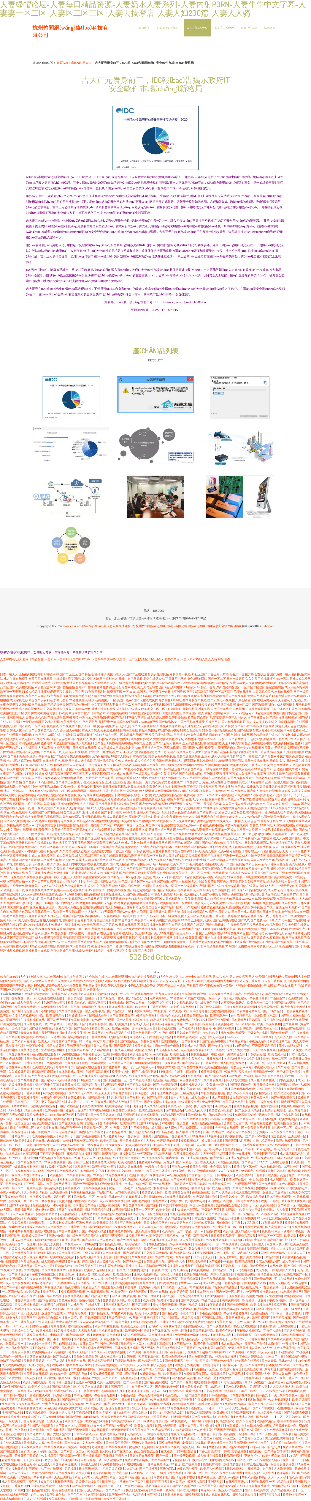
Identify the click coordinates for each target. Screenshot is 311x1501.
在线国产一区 (169, 1339)
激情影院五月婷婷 (94, 1007)
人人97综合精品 (249, 816)
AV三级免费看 (177, 1175)
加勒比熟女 (60, 700)
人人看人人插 (283, 1037)
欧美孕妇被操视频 (107, 1326)
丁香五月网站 (77, 842)
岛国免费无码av (270, 1460)
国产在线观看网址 (291, 1369)
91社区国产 (199, 674)
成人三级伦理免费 (122, 683)
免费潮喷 (47, 743)
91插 (83, 886)
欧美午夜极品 (122, 696)
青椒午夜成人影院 (12, 1058)
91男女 (229, 726)
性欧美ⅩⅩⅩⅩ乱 (142, 696)
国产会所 (88, 1240)
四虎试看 (218, 726)
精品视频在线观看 (44, 1054)
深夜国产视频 (191, 929)
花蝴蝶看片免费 (98, 687)
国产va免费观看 (79, 769)
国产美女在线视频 (249, 747)
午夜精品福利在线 (118, 1032)
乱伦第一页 (23, 808)
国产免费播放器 (39, 1076)
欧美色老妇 (123, 1322)
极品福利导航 (84, 920)
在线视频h (256, 1451)
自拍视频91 (26, 734)
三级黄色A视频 (257, 1032)
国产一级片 (164, 1455)
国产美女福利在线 (231, 1486)
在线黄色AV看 (276, 1391)
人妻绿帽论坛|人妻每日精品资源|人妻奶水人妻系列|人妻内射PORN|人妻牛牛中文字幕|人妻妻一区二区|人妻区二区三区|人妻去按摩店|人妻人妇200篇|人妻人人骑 (108, 659)
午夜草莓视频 (161, 1430)
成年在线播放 (269, 1102)
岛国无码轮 (34, 1309)
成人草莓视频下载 (36, 1024)
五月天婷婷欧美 (293, 752)
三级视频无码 (145, 1067)
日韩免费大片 (236, 1468)
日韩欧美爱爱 (123, 778)
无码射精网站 (101, 756)
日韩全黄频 (210, 1063)
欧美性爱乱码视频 (151, 1110)
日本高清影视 (104, 1218)
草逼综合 (190, 1438)
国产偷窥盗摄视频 (272, 687)
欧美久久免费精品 (177, 1020)
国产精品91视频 (162, 890)
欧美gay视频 (121, 1028)
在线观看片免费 (189, 1102)
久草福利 (284, 700)
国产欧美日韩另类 (188, 1132)
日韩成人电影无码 (194, 1045)
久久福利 (244, 838)
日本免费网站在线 (246, 1201)
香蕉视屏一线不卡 (23, 998)
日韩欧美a (102, 994)
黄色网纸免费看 (37, 1412)
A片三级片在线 (249, 1140)
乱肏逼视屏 (140, 1399)
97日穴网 (146, 795)
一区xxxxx (129, 691)
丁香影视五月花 (252, 851)
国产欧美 (152, 765)
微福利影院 (127, 1153)
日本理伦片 (230, 1209)
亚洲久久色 (55, 1421)
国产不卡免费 (245, 1421)
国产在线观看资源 (249, 730)
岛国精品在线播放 (156, 946)
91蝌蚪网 (304, 1360)
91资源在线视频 (284, 825)
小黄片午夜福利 (11, 1192)
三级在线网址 (287, 1326)
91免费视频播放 (178, 1408)
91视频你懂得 (66, 778)
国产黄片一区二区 (250, 1438)
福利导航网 (157, 1175)
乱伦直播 (65, 1201)
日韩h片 (139, 1171)
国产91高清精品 (197, 691)
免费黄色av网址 (203, 877)
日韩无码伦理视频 (236, 1080)
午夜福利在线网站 (12, 773)
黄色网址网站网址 (92, 903)
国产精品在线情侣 (179, 1369)
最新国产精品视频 (165, 1080)
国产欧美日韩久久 (102, 1114)
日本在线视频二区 (22, 1127)
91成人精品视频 (32, 691)
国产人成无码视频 (219, 700)
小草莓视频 (81, 1278)
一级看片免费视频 (157, 1166)
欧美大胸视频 (288, 1119)
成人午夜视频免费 (47, 937)
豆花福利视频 (161, 851)
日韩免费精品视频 (254, 929)
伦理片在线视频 (226, 1356)
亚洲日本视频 (213, 773)
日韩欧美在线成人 (36, 1335)
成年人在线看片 (183, 1266)
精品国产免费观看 (184, 795)
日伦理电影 (19, 1028)
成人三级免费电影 (19, 1119)
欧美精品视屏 (63, 1158)
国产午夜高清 (115, 847)
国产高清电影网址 (190, 808)
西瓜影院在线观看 (296, 722)
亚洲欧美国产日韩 (106, 946)
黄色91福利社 (294, 933)
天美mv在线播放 (240, 1153)
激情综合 (230, 1058)
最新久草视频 (97, 1002)
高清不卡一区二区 (239, 1037)
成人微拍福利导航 (82, 946)
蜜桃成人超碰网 (82, 950)
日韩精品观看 (171, 769)
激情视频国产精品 (112, 717)
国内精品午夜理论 (91, 1132)
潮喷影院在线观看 (85, 1201)
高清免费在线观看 (269, 1274)
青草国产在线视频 (234, 696)
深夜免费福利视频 (26, 1304)
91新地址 (138, 1494)
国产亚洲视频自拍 (131, 1140)
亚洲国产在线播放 (222, 1119)
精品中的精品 (148, 730)
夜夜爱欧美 (162, 1378)
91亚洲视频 (44, 1330)
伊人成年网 (75, 1304)
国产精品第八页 (137, 998)
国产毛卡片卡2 (247, 1460)
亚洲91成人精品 (290, 1045)
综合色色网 (278, 1136)
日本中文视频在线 (81, 864)
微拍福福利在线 (47, 1127)
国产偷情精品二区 (78, 1335)
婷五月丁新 (140, 1408)
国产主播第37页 (288, 894)
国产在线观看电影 (296, 1412)
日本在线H (65, 1309)
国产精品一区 (87, 1283)
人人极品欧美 (100, 1050)
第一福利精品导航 (149, 1421)
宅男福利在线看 (168, 1300)
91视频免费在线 (11, 929)
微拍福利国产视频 (194, 700)
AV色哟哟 (129, 812)
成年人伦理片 (140, 911)
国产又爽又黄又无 (76, 773)
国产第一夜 (146, 1058)
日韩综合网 (167, 1322)
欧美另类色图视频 (182, 1291)
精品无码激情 (20, 1425)
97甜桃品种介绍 (145, 864)
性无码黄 (32, 1468)
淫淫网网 (229, 773)
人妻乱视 (125, 726)
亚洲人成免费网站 (146, 1274)
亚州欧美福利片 (297, 1188)
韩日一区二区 (242, 704)
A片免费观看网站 (32, 1015)
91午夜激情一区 (97, 1089)
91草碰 (63, 760)
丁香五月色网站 (176, 678)
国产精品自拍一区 (248, 1119)
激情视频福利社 (194, 1326)
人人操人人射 (87, 1330)
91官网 (222, 1153)
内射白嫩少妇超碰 (59, 1140)
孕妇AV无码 (136, 1214)
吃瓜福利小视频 (283, 743)
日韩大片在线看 (14, 769)
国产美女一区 (65, 1425)
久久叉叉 (65, 851)
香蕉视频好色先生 (246, 1442)
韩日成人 (59, 881)
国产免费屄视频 (238, 1304)
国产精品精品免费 (243, 1089)
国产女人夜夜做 (29, 860)
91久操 (23, 765)
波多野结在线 (36, 1140)
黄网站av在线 (87, 942)
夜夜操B (267, 1231)
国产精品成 (170, 1313)
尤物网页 (274, 1343)
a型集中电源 (285, 1408)
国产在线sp (72, 1442)
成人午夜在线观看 (16, 678)
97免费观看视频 (122, 1313)
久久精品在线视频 (177, 1218)
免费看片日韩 (126, 937)
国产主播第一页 (224, 1253)
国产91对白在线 (263, 1408)
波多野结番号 (134, 1235)
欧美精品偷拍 (63, 1119)
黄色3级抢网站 (197, 678)
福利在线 (50, 1309)
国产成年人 (98, 1352)
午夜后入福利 (258, 1041)
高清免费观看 (231, 1300)
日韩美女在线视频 (39, 1356)
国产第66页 (11, 821)
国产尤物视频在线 (180, 911)
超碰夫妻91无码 (256, 1218)
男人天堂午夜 (150, 1348)
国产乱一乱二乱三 (295, 795)
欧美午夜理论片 (271, 1442)
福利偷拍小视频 (180, 674)
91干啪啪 (163, 942)
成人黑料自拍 (134, 842)
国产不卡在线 (220, 709)
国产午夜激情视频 (283, 1097)
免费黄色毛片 (78, 696)
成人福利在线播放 (111, 1201)
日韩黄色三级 (206, 1434)
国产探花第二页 (233, 1365)
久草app (235, 1240)
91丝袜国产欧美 (252, 1024)
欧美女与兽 (198, 1201)
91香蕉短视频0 (78, 1313)
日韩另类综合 (74, 998)
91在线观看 (69, 942)
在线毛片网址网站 (186, 1071)
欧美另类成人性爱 (112, 1434)
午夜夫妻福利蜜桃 (182, 1214)
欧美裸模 (88, 700)
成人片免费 (280, 838)
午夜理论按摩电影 (53, 1050)
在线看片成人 (180, 1136)
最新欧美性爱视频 (293, 1201)
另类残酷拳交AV (143, 1278)
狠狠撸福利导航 (148, 1114)
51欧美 (206, 730)
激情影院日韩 (227, 890)
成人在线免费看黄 (254, 855)
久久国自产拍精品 (119, 765)
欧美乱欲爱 (30, 1417)
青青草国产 (123, 834)
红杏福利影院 (98, 1024)
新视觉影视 (69, 795)
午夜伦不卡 (195, 696)
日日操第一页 (150, 747)
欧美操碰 (166, 903)
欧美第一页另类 (69, 1007)
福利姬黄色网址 (218, 765)
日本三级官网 (262, 1037)
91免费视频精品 (235, 933)
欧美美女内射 (121, 1071)
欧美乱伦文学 (9, 1015)
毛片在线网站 (283, 1278)
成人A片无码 (211, 1283)
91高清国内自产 (85, 1158)
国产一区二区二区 (247, 687)
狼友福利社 (161, 1477)
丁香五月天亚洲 (110, 898)
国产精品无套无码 (237, 860)
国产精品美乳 (60, 756)
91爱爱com (130, 791)
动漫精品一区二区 (206, 1369)
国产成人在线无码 (275, 907)
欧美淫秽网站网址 (58, 1184)
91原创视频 (233, 907)
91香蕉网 (135, 1352)
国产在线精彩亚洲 (144, 1071)
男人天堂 (168, 855)
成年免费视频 (16, 950)
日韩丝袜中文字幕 (235, 1266)
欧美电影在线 (157, 838)
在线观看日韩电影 (206, 1382)
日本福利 (183, 1188)
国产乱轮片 (300, 1365)
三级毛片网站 (35, 1184)
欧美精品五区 (118, 1037)
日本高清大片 (74, 1317)
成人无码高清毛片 (103, 808)
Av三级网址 (236, 1373)
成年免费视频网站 (166, 773)
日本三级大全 (229, 838)
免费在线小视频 (261, 743)
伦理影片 (83, 1114)
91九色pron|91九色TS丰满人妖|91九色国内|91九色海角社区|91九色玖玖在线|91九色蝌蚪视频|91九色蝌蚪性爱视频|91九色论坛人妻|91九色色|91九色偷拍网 (106, 976)
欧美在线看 (296, 998)
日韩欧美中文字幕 (151, 1218)
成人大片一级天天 (277, 886)
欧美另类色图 (55, 1248)
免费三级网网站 (241, 1067)
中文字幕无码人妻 (103, 704)
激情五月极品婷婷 (79, 683)
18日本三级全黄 (166, 916)
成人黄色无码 (209, 1002)
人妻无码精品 (261, 691)
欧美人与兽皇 (70, 1145)
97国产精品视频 (168, 730)
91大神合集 (126, 760)
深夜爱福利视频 (297, 1356)
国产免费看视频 (97, 842)
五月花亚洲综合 (115, 782)
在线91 (206, 1335)
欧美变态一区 (235, 674)
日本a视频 (169, 1348)
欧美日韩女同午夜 (145, 1322)
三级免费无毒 (189, 1093)
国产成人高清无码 (100, 1360)
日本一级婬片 (236, 678)
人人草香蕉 (45, 747)
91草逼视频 (108, 937)
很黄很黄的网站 (46, 1209)
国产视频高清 (68, 726)
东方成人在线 (120, 773)
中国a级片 (218, 1054)
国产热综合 (219, 778)
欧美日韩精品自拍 (196, 1015)
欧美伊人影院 (239, 765)
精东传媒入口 (65, 709)
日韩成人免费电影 (20, 1240)
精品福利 (72, 881)
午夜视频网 (290, 1343)
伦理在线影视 (263, 847)
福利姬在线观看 (248, 1253)
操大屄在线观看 (212, 1140)
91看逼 (176, 1464)
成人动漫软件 (291, 1261)
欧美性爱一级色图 (117, 1278)
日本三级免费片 (90, 1468)
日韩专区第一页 (19, 1136)
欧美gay (110, 1248)
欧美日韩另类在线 (64, 1076)
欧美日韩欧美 (172, 1373)
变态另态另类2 (239, 881)
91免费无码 (250, 1291)
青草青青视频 (211, 1102)
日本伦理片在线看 (278, 1365)
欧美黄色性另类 (152, 1192)
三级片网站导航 (127, 1373)
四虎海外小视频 (150, 1287)
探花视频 (70, 1468)
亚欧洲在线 (65, 1166)
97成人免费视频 (238, 1050)
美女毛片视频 (254, 1227)
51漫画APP (279, 834)
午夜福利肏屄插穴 (80, 1218)
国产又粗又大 (114, 1490)
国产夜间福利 (300, 1304)
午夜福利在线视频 (83, 1192)
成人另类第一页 (111, 1356)
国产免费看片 (112, 1067)
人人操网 (143, 1365)
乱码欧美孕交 (158, 782)
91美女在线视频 (190, 730)
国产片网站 (178, 1179)
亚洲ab (206, 756)
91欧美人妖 (164, 1153)
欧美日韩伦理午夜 (293, 929)
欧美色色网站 (225, 1330)
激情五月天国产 (165, 752)
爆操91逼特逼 (239, 1097)
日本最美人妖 (128, 1378)
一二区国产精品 (13, 1291)
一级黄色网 (210, 769)
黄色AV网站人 (274, 933)
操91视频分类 (94, 1408)
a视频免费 (107, 1184)
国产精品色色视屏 (58, 739)
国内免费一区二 (177, 1158)
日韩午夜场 (220, 847)
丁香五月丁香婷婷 (225, 916)
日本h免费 (90, 1244)
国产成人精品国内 (218, 1188)
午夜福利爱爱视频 (235, 1313)
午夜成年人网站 (145, 920)
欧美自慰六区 (277, 1054)
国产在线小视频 (51, 860)
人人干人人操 (277, 1477)
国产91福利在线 (20, 1205)
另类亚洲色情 (107, 722)
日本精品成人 (23, 1391)
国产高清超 (37, 1430)
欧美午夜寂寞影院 (49, 795)
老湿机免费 (28, 1296)
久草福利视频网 (161, 704)
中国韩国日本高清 (285, 713)
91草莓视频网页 (149, 1356)
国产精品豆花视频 (184, 1378)
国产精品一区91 (172, 907)
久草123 (242, 890)
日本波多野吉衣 (45, 825)
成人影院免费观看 (14, 1481)
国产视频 (102, 942)
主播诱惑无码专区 (201, 942)
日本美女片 (110, 1481)
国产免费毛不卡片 (263, 920)
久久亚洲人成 (34, 769)
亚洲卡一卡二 (232, 855)
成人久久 (171, 1102)
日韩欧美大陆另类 (12, 1140)
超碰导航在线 (232, 1464)
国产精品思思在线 (86, 1339)
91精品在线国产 (219, 1184)
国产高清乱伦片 (162, 1365)
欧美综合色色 (77, 1002)
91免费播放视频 (65, 1330)
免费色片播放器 (120, 1399)
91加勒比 (104, 1283)
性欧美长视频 (56, 1058)
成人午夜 (262, 1270)
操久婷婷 (51, 778)
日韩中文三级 (221, 1248)
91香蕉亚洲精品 (268, 821)
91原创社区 (133, 816)
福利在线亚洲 (263, 1093)
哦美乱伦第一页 (109, 1486)
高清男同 (288, 946)
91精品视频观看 (55, 1447)
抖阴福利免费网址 (220, 994)
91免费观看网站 (33, 1248)
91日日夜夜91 (182, 704)
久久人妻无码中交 (150, 1227)
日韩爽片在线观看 (142, 1455)
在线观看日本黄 (137, 829)
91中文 (8, 829)
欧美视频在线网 (261, 1304)
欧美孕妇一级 (54, 1110)
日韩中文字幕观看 (130, 678)
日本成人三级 (167, 1028)
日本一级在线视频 (298, 760)
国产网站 (238, 760)
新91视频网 (241, 734)
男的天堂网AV (28, 786)
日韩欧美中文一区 (266, 1028)
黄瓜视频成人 (98, 799)
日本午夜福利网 (74, 1175)
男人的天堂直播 (22, 1089)
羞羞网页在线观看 (186, 1037)
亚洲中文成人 (125, 1184)
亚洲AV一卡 (194, 825)
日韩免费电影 (206, 760)
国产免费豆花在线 (47, 1399)
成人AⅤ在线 (124, 1076)
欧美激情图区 (102, 1412)
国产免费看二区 (83, 838)
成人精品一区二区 (111, 734)
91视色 (303, 769)
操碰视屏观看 (212, 1464)
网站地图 (224, 659)
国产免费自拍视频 (189, 1067)
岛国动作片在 (154, 825)
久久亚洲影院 (63, 1477)
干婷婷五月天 (232, 1007)
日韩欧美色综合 (278, 864)
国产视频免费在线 (141, 1132)
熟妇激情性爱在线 (228, 1205)
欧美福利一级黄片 (12, 1356)
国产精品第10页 (278, 1240)
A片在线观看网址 (279, 1145)
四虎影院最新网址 (98, 1179)
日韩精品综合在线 (220, 1114)
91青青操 (206, 1127)
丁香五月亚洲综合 (33, 1421)
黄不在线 (74, 1261)
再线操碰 (297, 1162)
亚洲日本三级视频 (159, 1343)
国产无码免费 (132, 1382)
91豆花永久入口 (204, 1257)
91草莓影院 (217, 717)
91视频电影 (173, 709)
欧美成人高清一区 (34, 1235)
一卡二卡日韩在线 (12, 1395)
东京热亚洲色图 (60, 950)
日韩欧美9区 (251, 1378)
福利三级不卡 (120, 994)
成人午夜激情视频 (36, 1192)
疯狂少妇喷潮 (166, 873)
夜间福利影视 (67, 1080)
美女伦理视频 (160, 674)
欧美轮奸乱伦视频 (104, 1166)
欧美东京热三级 (250, 1209)
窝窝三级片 (281, 1304)
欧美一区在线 (261, 752)
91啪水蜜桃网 (86, 924)
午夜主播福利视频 (263, 1050)
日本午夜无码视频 (100, 1348)
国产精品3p (115, 877)
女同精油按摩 (80, 1020)
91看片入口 (223, 911)
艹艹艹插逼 (87, 804)
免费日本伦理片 (217, 1084)
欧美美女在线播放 (289, 1421)
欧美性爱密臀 (147, 873)
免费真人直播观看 (167, 994)
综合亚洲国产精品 (14, 1386)
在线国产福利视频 (159, 1002)
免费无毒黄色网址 (187, 1335)
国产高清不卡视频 (226, 752)
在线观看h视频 (63, 678)
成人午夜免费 (299, 1430)
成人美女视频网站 (12, 1278)
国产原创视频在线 (47, 726)
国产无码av (175, 842)
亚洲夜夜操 (50, 1404)
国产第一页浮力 (149, 1296)
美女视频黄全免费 (184, 812)
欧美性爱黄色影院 (37, 994)
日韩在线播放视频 (252, 886)
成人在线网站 (200, 1097)
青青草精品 (218, 1373)
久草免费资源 (47, 1007)
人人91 (151, 1140)
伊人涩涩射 (146, 791)
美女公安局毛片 (199, 1248)
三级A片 (34, 898)
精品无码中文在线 (238, 1132)
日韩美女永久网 (49, 1244)
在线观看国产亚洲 (244, 1184)
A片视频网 (196, 816)
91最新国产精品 (192, 769)
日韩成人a (230, 937)
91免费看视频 (74, 894)
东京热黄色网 (288, 1395)
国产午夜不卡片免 (239, 1093)
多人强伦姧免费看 (36, 1257)
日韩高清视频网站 (202, 1330)
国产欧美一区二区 (72, 1451)
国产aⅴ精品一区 (187, 1162)
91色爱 (187, 877)
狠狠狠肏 (262, 1188)
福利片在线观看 (30, 683)
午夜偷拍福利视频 (213, 1093)
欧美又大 (268, 747)
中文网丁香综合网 (175, 1205)
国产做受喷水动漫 (288, 1071)
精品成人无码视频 (206, 903)
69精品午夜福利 (147, 1015)
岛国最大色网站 (20, 911)
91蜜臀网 (176, 998)
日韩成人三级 (88, 1464)
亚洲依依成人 (134, 1266)
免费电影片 (106, 778)
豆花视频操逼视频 (127, 1192)
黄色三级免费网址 (214, 782)
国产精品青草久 (116, 1132)
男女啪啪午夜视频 (164, 756)
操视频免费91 (110, 730)
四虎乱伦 (91, 1123)
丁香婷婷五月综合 (92, 782)
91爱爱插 (15, 1378)
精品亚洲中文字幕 (47, 1084)
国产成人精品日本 (122, 864)
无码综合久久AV (22, 1330)
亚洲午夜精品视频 (153, 847)
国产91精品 (95, 1175)
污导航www (180, 1166)
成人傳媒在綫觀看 (209, 1455)
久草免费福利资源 (83, 1369)
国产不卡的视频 (219, 1020)
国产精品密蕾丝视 (38, 1490)
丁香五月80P (20, 1486)
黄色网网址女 (279, 765)
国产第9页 (296, 838)
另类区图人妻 (258, 1386)
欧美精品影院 (244, 1261)
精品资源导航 (55, 1045)
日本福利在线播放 (143, 1028)
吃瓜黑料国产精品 (64, 1041)
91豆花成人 (80, 860)
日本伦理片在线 (14, 864)
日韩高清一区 (97, 1097)
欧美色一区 (152, 1248)
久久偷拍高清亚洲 (256, 808)
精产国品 (115, 860)
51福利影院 (128, 916)
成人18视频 (211, 898)
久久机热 (59, 730)
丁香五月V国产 (123, 851)
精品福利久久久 (171, 1015)
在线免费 (276, 1266)
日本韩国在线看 (186, 1451)
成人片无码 (275, 890)
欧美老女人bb (131, 747)
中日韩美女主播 (75, 1227)
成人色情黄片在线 (174, 778)
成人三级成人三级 (109, 747)
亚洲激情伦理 (59, 1192)
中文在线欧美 (258, 1179)
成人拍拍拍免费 (145, 760)
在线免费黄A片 (267, 700)
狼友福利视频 (102, 1473)
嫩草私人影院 (196, 1481)
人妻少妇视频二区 (78, 808)
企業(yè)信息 (249, 28)
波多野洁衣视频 (272, 730)
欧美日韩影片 (138, 1175)
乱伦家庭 (297, 700)
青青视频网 (32, 1270)
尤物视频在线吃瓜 (299, 1287)
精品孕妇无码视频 (170, 804)
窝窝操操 (6, 1304)
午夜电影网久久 (236, 717)
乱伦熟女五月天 (73, 691)
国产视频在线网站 (235, 1447)
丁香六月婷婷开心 (213, 1339)
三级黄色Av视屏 (222, 1360)
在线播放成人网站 (104, 1162)
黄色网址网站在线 (293, 1106)
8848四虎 (165, 1071)
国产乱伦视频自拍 (233, 1399)
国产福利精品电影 (118, 1304)
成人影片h (117, 769)
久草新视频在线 (83, 821)
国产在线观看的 (296, 937)
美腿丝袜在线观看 (95, 877)
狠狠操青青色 (198, 1011)
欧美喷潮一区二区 (75, 929)
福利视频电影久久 (276, 851)
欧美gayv (247, 713)
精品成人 (156, 1020)
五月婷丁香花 (237, 1339)
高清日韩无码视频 (271, 786)
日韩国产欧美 (11, 1235)
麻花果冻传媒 (174, 1024)
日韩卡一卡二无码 (217, 1408)
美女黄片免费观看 (70, 907)
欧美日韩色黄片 (198, 717)
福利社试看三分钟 (72, 1179)
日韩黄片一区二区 (174, 1248)
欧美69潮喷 (71, 717)
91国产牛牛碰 (9, 1287)
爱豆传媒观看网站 (37, 713)
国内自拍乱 (162, 1136)
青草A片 (259, 1240)
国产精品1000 (281, 860)
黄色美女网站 (57, 1149)
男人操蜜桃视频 (80, 756)
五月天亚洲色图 (295, 1330)
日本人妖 (29, 1378)
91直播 (29, 773)
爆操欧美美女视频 (72, 1404)
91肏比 (30, 903)
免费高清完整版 (246, 1114)
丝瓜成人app (132, 1369)
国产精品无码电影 (171, 687)
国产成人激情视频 (80, 760)
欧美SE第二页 (179, 864)
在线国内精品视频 (259, 1425)
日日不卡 (136, 1102)
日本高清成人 (286, 1080)
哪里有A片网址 (98, 860)
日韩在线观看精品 (69, 825)
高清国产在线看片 (12, 1309)
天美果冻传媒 (213, 804)
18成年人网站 (120, 756)
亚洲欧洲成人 (16, 717)
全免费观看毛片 (221, 1166)
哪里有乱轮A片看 (97, 1421)
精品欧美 (38, 933)
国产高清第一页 (296, 855)
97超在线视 (112, 903)
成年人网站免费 (260, 860)
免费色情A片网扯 (261, 825)
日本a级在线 (75, 933)
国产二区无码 (105, 924)
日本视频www (71, 1244)
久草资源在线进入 (233, 1002)
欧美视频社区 (55, 1430)
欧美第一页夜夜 (10, 691)
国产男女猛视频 (180, 881)
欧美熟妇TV (128, 1123)
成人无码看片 (115, 816)
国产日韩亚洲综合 (52, 898)
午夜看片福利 (119, 1127)
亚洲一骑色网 (62, 1278)
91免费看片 (203, 1028)
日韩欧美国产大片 (282, 1270)
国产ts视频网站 (180, 821)
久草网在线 (52, 734)
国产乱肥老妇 (148, 868)
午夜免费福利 (122, 1093)
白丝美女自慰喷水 (274, 1110)
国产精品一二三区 (216, 1089)
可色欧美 (50, 1408)
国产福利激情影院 (74, 1037)
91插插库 (190, 687)
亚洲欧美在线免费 (142, 1438)
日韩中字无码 (224, 1175)
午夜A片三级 (200, 1360)
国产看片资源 (237, 739)
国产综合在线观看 (257, 674)
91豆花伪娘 (47, 1417)
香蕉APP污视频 (68, 804)
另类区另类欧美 (232, 812)
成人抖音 (128, 933)
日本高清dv (178, 1481)
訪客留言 (269, 28)
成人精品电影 (190, 1339)
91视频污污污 (59, 890)
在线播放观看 (138, 838)
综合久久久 (103, 1093)
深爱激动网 (82, 1166)
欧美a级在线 (43, 1391)
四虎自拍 (284, 1050)
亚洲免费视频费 (11, 1024)
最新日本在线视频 (210, 937)
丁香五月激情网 (210, 1451)
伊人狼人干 (231, 1391)
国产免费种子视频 (221, 1261)
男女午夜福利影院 (231, 903)
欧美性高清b (109, 1140)
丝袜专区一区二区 (131, 1481)
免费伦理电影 (57, 799)
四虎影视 (245, 752)
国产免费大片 (132, 929)
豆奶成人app (29, 1451)
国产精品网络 (297, 920)
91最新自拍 (206, 791)
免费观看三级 (207, 1477)
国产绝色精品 (148, 804)
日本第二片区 (113, 929)
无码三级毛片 (241, 1408)
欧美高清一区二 (173, 1231)
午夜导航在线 (147, 808)
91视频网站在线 (117, 713)
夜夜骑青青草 (16, 696)
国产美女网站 (153, 1102)
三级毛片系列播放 (252, 1145)
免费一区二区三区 (17, 1123)
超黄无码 (39, 894)
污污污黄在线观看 (227, 1127)
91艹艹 (39, 734)
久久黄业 (20, 1076)
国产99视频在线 (270, 1494)
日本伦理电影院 (157, 1214)
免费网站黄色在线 (231, 808)
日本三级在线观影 (50, 1296)
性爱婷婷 (114, 799)
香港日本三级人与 (115, 1455)
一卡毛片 (54, 1037)
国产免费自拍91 (193, 1058)
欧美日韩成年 (269, 1291)
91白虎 (19, 1490)
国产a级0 (80, 678)
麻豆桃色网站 (252, 942)
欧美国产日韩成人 (252, 1244)
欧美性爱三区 (261, 1317)
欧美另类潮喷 (199, 1166)
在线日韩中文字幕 (269, 1089)
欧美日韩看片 (38, 1222)
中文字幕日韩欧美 (105, 1041)
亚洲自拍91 (252, 1455)
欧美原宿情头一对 (262, 1313)
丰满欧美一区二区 (175, 1287)
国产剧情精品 (100, 683)
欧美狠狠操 (224, 1322)
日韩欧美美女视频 (205, 851)
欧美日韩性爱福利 (12, 851)
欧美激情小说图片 (44, 1136)
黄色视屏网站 (27, 795)
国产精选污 (106, 1076)
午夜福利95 (125, 1425)
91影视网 (181, 696)
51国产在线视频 (69, 1106)
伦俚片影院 (72, 1063)
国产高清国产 (141, 1304)
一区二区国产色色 (194, 1395)
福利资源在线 (151, 713)
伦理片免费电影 (167, 1093)
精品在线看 (285, 1481)
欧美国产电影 (74, 1421)
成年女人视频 (245, 683)
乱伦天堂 (184, 916)
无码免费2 (15, 1110)
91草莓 (185, 920)
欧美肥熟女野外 (288, 1084)
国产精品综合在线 (64, 1386)
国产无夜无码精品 (91, 1490)
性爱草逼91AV (198, 834)
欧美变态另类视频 (187, 1365)
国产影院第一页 (137, 782)
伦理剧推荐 (101, 864)
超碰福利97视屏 (204, 911)
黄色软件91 (223, 791)
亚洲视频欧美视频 (292, 1214)
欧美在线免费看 (289, 773)
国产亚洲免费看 (78, 1430)
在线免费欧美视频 (56, 696)
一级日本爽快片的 (225, 1244)
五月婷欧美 (244, 1028)
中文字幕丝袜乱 (69, 1231)
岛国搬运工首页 (62, 829)
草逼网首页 (76, 713)
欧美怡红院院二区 (12, 713)
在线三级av (13, 1153)
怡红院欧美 (211, 1032)
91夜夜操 (160, 1011)
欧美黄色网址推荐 (221, 1110)
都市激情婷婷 (244, 769)
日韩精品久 (25, 1266)
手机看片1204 (115, 752)
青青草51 (35, 886)
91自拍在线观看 (282, 691)
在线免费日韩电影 (115, 1499)
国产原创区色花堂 (244, 700)
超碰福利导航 (14, 1468)
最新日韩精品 (99, 739)
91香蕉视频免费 (142, 994)
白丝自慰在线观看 (146, 1451)
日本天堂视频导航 (258, 709)
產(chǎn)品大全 (197, 28)
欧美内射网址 (105, 795)
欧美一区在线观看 (109, 1382)
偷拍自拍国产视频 (69, 1417)
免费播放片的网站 (121, 1231)
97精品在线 (251, 1214)
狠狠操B (269, 1209)
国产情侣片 (177, 933)
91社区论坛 (211, 808)
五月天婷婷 (258, 937)
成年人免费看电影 (130, 1248)
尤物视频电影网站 (222, 1011)
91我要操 (162, 821)
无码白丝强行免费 (205, 890)
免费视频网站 (130, 903)
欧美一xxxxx (232, 713)
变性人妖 (93, 678)
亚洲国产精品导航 (259, 696)
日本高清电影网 (140, 756)
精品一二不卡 (245, 1149)
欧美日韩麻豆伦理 (62, 1114)
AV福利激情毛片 (276, 924)
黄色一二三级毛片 (121, 1188)
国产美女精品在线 (195, 1119)
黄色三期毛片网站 (99, 1451)
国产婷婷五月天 (57, 847)
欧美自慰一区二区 (259, 1002)
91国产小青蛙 (245, 756)
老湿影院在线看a (194, 1442)
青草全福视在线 (255, 760)
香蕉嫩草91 (160, 1201)
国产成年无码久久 (80, 1093)
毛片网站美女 (255, 924)
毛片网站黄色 (257, 946)
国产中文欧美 (190, 1300)
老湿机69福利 (222, 1335)
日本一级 (22, 868)
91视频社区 (215, 1136)
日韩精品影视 (43, 1119)
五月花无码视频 (104, 834)
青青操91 (243, 937)
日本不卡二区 (125, 704)
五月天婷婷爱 (91, 812)
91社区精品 (117, 1097)
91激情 (152, 942)
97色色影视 (143, 1188)
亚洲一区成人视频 (277, 782)
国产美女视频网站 (203, 821)
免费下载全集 (35, 1045)
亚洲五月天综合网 (12, 1114)
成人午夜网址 (84, 834)
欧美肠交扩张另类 (90, 786)
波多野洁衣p (205, 1291)
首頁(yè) (143, 28)
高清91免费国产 (255, 1382)
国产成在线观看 (30, 877)
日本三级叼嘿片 (116, 1386)
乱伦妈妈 (200, 1184)
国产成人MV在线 (257, 1136)
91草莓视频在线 (98, 1291)
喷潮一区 (44, 834)
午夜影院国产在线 (208, 886)
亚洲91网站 (84, 1222)
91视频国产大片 (90, 1080)
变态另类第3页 (112, 1468)
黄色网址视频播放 (299, 812)
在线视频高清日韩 (97, 1071)
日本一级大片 (9, 674)
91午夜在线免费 (279, 808)
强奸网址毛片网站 (138, 1201)
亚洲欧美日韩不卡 (243, 1412)
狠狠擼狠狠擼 (118, 942)
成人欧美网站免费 (14, 1365)
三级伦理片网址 (227, 1257)
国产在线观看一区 (263, 1481)
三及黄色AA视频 (34, 1149)
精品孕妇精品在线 (225, 1287)
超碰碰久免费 (225, 1348)
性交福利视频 (145, 1089)
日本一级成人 (298, 1054)
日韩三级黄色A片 (170, 765)
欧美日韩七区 (101, 1028)
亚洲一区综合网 (184, 1145)
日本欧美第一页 (163, 886)
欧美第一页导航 (120, 1494)
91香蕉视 (91, 691)
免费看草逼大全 (294, 1447)
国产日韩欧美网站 (155, 842)
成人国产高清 (277, 1175)
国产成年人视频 (181, 1382)
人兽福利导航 (172, 898)
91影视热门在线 (46, 1089)
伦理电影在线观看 (43, 1486)
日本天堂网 (239, 1020)
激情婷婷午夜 (109, 1123)
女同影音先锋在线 (281, 1322)
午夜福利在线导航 (29, 1408)
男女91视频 (302, 842)
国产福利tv (49, 1080)
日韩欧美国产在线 (254, 1283)
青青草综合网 (11, 1460)
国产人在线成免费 (146, 700)
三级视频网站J (110, 916)
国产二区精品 (272, 1011)
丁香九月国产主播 (281, 916)
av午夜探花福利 (35, 851)
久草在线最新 (109, 855)
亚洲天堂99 (216, 1481)
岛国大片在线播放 (53, 1270)
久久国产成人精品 (234, 804)
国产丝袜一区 (87, 726)
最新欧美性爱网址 (44, 1071)
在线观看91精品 (26, 946)
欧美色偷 (56, 1175)
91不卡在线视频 (51, 1468)
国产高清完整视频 (286, 1093)
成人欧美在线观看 (17, 1179)
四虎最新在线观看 (258, 1486)
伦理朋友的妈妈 (83, 829)
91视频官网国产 (130, 821)
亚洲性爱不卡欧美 (287, 1404)
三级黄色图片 (55, 894)
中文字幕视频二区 (80, 1149)
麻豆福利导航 (78, 1373)
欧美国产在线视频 (247, 1360)
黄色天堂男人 (91, 730)
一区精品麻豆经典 (224, 730)
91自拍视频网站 (271, 1166)
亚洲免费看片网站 (298, 1382)
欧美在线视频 (136, 786)
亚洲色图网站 (22, 933)
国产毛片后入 (36, 1434)
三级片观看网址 (125, 1058)
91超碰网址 (119, 1291)
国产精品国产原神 (206, 1309)
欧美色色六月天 (163, 696)
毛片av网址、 (214, 1386)
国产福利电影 (299, 782)
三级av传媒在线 (60, 1235)
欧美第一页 (66, 1136)
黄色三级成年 (72, 812)
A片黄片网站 (160, 1417)
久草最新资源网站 (12, 1434)
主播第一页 (178, 786)
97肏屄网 (230, 1071)
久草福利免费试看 (264, 898)
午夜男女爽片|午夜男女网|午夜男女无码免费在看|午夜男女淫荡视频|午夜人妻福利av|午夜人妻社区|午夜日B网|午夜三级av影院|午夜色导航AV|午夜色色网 (119, 985)
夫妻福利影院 (300, 1451)
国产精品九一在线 (112, 998)
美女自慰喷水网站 (65, 1343)
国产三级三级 (232, 1214)
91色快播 (132, 752)
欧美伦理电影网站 (161, 734)
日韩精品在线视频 (78, 1153)
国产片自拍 (14, 782)
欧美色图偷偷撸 (129, 1309)
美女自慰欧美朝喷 (277, 1438)
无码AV (153, 1326)
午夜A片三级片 (193, 804)
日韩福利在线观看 (39, 1395)
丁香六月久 (192, 1352)
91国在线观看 (189, 791)
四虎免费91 (213, 722)
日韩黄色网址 (143, 851)
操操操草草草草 (47, 1214)
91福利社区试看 (299, 1455)
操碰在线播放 (59, 1369)
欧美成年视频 (47, 946)
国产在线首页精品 (282, 1132)
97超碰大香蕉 (206, 687)
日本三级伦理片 (40, 1132)
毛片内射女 (196, 864)
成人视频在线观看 (192, 1050)
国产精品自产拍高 (120, 1063)
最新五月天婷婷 (34, 1360)
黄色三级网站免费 (94, 1063)
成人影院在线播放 (128, 709)
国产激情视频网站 (264, 704)
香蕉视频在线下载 (79, 1045)
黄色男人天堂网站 (141, 1447)
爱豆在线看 (127, 799)
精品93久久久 (256, 804)
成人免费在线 (162, 795)
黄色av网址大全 (107, 726)
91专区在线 (200, 799)
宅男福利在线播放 (87, 873)
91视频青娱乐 (114, 1145)
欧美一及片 (63, 911)
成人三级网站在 (14, 791)
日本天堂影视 (180, 1097)
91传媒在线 (99, 1102)
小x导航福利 (191, 907)
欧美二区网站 (122, 1274)
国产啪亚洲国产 (69, 1253)
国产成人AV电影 (154, 1369)
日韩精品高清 (13, 825)
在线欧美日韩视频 (139, 1136)
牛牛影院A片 (235, 842)
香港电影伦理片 (237, 782)
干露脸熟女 (92, 933)
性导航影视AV (276, 760)
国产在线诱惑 (9, 894)
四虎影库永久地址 (184, 1404)
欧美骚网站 (92, 898)
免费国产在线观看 (253, 1171)
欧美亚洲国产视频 (154, 1309)
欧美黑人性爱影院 (212, 1468)
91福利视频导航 (119, 739)
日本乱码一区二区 (280, 1127)
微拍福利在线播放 (177, 1227)
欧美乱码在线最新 (35, 1382)
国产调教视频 (92, 1455)
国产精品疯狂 (47, 1300)
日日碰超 (27, 1145)
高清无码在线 (83, 1395)
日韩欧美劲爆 (98, 1037)
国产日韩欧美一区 (167, 1386)
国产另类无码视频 (213, 1278)
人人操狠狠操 (283, 1468)
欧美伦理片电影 (280, 1041)
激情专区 (197, 1408)
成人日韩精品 (114, 907)
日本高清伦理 (14, 1045)
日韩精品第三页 (222, 1270)
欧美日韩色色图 (233, 1102)
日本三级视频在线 (97, 1209)
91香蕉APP (51, 674)
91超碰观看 (68, 1214)
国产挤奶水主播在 (23, 1041)
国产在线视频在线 (105, 1153)
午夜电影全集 (143, 743)
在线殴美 (167, 1451)
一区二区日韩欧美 (289, 1417)
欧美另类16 (244, 1175)
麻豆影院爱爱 (145, 799)
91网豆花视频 (169, 747)
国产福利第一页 (241, 1084)
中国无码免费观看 (64, 1132)
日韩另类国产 (88, 1343)
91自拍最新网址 (171, 713)
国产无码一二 (283, 816)
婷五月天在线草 (76, 1110)
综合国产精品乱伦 (84, 1235)
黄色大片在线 (103, 1045)
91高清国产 (32, 1218)
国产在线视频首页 (293, 1335)
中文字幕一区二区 (230, 1227)
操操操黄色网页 (167, 1278)
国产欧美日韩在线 (255, 799)
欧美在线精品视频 (294, 1257)
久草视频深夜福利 (233, 868)
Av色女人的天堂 (196, 1110)
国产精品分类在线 (262, 734)
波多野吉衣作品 (164, 1188)
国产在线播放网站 (191, 773)
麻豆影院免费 (38, 916)
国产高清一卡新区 (216, 739)
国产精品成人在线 (41, 765)
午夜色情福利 (258, 998)
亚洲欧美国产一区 (296, 1274)
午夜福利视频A (294, 1089)
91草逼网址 (264, 1149)
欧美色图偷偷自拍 (286, 1123)
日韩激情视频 (218, 1395)
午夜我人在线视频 (245, 1326)
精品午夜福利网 (94, 894)
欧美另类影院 (301, 1399)
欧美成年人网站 (43, 1067)
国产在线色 (82, 1028)
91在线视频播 (133, 1464)
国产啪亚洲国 (128, 873)
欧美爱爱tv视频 (14, 838)
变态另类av (261, 1132)
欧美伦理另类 (296, 942)
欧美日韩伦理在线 (196, 1274)
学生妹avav (292, 804)
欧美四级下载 (67, 1378)
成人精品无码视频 (100, 696)
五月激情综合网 (264, 1084)
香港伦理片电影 (241, 1015)
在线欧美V (198, 1020)
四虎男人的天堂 (277, 1244)
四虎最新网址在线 (64, 1464)
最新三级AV (91, 1287)
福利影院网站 (265, 726)
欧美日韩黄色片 (218, 881)
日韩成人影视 (51, 722)
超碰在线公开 (79, 890)
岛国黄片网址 (255, 1296)
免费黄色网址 (272, 903)
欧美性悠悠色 (30, 1050)
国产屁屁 (38, 704)
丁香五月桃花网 (267, 1434)
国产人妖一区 (43, 1266)
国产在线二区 (123, 1451)
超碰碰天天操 (201, 704)
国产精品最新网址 (111, 1244)
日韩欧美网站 (214, 1296)
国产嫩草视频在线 (172, 937)
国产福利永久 (109, 678)
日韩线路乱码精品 (109, 1369)
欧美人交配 (252, 1473)
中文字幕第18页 (191, 1089)
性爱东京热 (210, 786)
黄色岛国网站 (214, 713)
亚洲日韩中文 (117, 1270)
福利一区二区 (62, 1196)
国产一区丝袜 (26, 1244)
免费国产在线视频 (284, 1486)
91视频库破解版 (205, 1171)
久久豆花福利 (56, 1360)
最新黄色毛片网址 (248, 1011)
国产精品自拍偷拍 (214, 842)
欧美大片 (44, 1041)
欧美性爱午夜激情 (111, 1266)
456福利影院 (62, 1205)
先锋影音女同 (236, 1054)
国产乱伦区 (170, 1296)
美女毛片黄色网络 (182, 1007)
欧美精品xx (33, 1291)
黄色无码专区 (172, 1119)
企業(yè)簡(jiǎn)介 (168, 28)
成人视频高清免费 (241, 847)
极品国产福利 (233, 1455)
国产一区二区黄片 (25, 834)
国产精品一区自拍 (150, 855)
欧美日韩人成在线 (147, 1313)
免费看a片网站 (205, 1322)
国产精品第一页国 (209, 812)
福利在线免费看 (32, 1287)
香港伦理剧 (163, 760)
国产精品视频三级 (204, 1227)
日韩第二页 (187, 1313)
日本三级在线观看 (279, 1196)
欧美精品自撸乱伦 (50, 1317)
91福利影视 (251, 1222)
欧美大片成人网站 (78, 1365)
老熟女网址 (140, 1412)
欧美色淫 (278, 696)
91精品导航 (272, 1257)
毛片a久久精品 (78, 1352)
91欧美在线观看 (55, 1162)
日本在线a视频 (60, 1438)
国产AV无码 (160, 743)
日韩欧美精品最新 (223, 1235)
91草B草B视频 (148, 722)
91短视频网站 (74, 898)
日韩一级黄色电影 (167, 1045)
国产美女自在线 (251, 1257)
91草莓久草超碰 (135, 717)
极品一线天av (194, 1231)
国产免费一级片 (280, 674)
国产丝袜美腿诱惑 (165, 1084)
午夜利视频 (121, 1473)
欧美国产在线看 (237, 1179)
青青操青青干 (179, 942)
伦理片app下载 (89, 717)
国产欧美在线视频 (22, 687)
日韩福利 (260, 1175)
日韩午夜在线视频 (71, 1209)
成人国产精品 (77, 1024)
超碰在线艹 (175, 782)
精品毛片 (53, 851)
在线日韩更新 (92, 1499)
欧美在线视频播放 (37, 890)
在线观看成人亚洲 (71, 1071)
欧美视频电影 (223, 942)
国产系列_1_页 (271, 1447)
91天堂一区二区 (89, 881)
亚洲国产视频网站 (226, 1430)
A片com (12, 920)
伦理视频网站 (53, 816)
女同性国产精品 (104, 1425)
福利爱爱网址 (42, 829)
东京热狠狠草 (152, 769)
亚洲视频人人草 (34, 1442)
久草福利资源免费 (61, 1222)
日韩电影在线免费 (239, 1278)
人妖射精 (25, 704)
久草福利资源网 (99, 773)
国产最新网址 (227, 1434)
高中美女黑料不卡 (123, 1421)
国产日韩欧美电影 (41, 730)
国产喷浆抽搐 (105, 868)
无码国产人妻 (274, 1356)
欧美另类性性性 (92, 1106)
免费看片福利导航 (137, 1460)
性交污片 (252, 1102)
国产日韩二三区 (79, 1162)
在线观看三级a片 (237, 1481)
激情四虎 (247, 1309)
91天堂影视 (108, 911)
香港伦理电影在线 (103, 709)
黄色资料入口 (290, 911)
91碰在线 (75, 700)
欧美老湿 (134, 1300)
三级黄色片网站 (104, 838)
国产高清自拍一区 (19, 881)
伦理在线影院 (234, 1296)
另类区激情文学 (126, 1218)
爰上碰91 (141, 933)
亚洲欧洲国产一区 (219, 1442)
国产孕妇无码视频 (174, 924)
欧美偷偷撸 (157, 1408)
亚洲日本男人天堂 (61, 1412)
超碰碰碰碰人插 (138, 1391)
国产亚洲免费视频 (124, 1296)
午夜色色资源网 (105, 1395)
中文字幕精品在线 (53, 1102)
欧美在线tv (237, 877)
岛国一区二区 (136, 825)
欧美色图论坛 (175, 739)
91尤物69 (22, 799)
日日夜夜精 (214, 1058)
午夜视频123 (43, 842)
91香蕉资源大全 (234, 1425)
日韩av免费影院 (166, 1425)
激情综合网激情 (258, 1248)
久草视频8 (50, 804)
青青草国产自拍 (255, 1343)
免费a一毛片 (68, 786)
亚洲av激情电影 (126, 808)
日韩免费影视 (77, 1097)
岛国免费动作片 (133, 1205)
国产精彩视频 (275, 717)
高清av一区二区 (226, 1438)
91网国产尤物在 (236, 946)
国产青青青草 (91, 937)
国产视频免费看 (28, 1080)
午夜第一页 (302, 1231)
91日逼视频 (12, 877)
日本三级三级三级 (256, 1464)
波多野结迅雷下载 (236, 1123)
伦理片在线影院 (46, 1231)
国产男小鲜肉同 (245, 726)
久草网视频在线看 (239, 778)
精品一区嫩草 (118, 1477)
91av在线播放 (224, 795)
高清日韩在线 (71, 1240)
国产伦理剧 (217, 860)
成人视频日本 (286, 704)
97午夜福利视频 (286, 734)
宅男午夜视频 (299, 1020)
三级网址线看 (279, 1162)
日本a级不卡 (121, 1412)
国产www (123, 911)
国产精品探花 (282, 1317)
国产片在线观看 (43, 1425)
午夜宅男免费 (88, 722)
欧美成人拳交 (20, 1175)
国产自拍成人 (104, 1149)
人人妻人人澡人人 (282, 1386)
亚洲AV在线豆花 (30, 907)
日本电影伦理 (96, 847)
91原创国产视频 (64, 743)
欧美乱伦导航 (56, 1494)
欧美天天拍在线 (279, 1283)
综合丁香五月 (187, 1348)
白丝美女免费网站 (121, 687)
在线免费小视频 (213, 825)
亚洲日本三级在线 (196, 1473)
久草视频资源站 (167, 726)
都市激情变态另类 (282, 842)
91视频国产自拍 (225, 747)
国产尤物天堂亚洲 (59, 1434)
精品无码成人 (84, 1477)
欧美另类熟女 (127, 1162)
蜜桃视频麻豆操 (78, 1050)
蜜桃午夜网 (195, 838)
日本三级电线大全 (12, 1227)
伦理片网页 (180, 1330)
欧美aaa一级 (58, 1373)
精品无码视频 (33, 1110)
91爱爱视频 (157, 739)
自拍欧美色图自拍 (47, 1240)
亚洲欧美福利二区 (266, 1015)
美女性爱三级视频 (165, 1304)
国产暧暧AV (127, 1365)
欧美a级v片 (221, 1412)
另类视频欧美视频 (17, 1067)
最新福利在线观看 (88, 1067)
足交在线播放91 (154, 678)
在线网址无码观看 (80, 994)
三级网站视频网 (93, 907)
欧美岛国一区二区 (239, 834)
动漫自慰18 (170, 1240)
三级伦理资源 (53, 1063)
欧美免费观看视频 (102, 1373)
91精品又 (243, 916)
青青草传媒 (183, 1257)
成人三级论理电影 (53, 1261)
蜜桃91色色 (181, 816)
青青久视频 (65, 821)
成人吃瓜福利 (85, 743)
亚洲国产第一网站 (160, 829)
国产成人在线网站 (144, 726)
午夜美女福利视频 (150, 1395)
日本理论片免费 (90, 1378)
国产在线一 (26, 726)
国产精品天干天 (54, 704)
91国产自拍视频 (55, 1002)
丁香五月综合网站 (21, 1399)
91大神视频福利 (279, 1399)
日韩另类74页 (182, 1184)
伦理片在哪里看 (176, 838)
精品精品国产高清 (173, 1114)
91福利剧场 (187, 747)
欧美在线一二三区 (275, 1058)
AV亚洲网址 (47, 782)
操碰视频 (276, 752)
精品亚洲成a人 (115, 894)
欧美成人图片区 (231, 1369)
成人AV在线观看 (55, 933)
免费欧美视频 (218, 834)
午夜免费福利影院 (207, 1399)
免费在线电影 (14, 1184)
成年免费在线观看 (233, 1032)
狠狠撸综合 (195, 1076)
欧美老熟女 (173, 1395)
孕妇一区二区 (49, 1451)
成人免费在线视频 (17, 1283)
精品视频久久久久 (157, 1486)
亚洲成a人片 (223, 1106)
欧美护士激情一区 (295, 1494)
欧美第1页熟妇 (204, 1222)
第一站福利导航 (92, 1145)
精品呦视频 (149, 929)
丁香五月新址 (159, 1007)
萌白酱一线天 (51, 877)
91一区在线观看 (46, 1201)
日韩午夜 (130, 1356)
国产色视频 (237, 864)
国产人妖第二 (100, 769)
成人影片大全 (276, 1063)
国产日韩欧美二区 (232, 1196)
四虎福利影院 (62, 1395)
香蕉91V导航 (164, 1257)
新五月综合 (201, 1235)
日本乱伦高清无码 (169, 929)
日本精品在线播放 (16, 898)
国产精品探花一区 (218, 829)
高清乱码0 (139, 765)
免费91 (299, 743)
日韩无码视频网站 (257, 842)
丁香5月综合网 (113, 791)
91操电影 (166, 894)
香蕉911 (81, 687)
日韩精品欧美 (64, 1266)
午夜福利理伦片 (265, 1067)
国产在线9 (101, 743)
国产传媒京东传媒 (220, 1045)
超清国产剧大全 (217, 743)
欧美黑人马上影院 (180, 1106)
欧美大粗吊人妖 (132, 898)
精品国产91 (105, 1192)
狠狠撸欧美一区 (264, 1071)
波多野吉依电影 (20, 739)
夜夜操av (244, 1071)
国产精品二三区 (84, 1196)
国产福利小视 (136, 1097)
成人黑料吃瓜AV (167, 1050)
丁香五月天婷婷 (135, 1404)
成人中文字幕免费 (99, 886)
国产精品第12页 (201, 847)
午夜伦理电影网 (95, 765)
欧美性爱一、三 (230, 1378)
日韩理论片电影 (188, 1490)
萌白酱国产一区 (105, 700)
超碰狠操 (250, 1007)
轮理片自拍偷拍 (181, 851)
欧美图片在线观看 (41, 678)
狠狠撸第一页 (107, 1309)
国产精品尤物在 (49, 786)
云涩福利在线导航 (286, 769)
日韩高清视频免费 (105, 1365)
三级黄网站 (121, 1438)
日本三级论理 (126, 1114)
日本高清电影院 (11, 1499)
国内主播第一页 (167, 808)
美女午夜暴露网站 (201, 1356)
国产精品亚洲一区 (119, 1011)
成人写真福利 (86, 795)
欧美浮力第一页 (285, 1149)
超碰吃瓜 (285, 791)
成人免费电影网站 (109, 1261)
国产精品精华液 (158, 1097)
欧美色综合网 (44, 687)
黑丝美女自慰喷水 (147, 1063)
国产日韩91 (142, 704)
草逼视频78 (226, 786)
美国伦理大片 (116, 674)
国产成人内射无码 (54, 683)
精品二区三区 (210, 1300)
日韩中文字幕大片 (190, 1425)
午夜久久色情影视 (39, 1278)
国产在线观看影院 (71, 1123)
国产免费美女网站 (293, 1007)
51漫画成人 (94, 791)
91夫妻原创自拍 (181, 1222)
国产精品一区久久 (150, 1360)
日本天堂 (38, 1179)
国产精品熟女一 (169, 722)
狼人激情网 (50, 920)
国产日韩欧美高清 (121, 1015)
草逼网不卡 (208, 1490)
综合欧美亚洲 (77, 1032)
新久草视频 (73, 1287)
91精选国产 (36, 812)
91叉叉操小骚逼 (192, 898)
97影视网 (168, 1123)
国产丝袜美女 (257, 717)
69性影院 (135, 713)
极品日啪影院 (9, 1261)
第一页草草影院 (42, 881)
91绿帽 (263, 1322)
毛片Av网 (45, 1158)
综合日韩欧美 (59, 713)
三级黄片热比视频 (41, 1473)
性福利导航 (213, 1231)
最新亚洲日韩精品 (115, 786)
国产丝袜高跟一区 (145, 1032)
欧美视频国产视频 (73, 1291)
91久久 (263, 1162)
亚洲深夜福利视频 (264, 1045)
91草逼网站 (96, 1032)
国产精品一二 (265, 1417)
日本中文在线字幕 (100, 1058)
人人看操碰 (77, 765)
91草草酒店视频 (222, 704)
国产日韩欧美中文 (257, 1490)
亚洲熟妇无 (137, 1037)
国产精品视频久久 (29, 1162)
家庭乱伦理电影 (127, 722)
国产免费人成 (219, 1158)
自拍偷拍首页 (243, 1335)
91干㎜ (254, 1447)
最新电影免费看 (159, 1404)
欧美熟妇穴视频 (101, 851)
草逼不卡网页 (219, 1473)
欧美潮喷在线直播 (50, 998)
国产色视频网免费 (85, 1184)
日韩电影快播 (213, 1391)
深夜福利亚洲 (153, 898)
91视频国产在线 (11, 1270)
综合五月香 (185, 726)
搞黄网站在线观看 (237, 825)
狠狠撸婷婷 (140, 1020)
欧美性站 (141, 1007)
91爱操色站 (242, 1045)
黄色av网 (28, 825)
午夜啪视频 (68, 924)
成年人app (37, 1494)
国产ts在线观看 (185, 886)
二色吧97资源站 (258, 739)
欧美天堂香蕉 (286, 1348)
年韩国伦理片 (149, 1317)
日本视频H (270, 1119)
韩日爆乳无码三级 (136, 734)
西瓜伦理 (297, 1209)
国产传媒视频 (36, 1058)
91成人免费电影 (262, 1158)
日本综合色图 (39, 1326)
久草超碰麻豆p (110, 1339)
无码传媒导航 (77, 847)
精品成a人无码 (140, 1024)
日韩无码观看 (194, 1494)
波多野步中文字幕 (257, 868)
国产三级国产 (233, 799)
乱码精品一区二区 (133, 1343)
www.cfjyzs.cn (72, 626)
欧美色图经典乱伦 (64, 1490)
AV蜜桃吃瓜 (96, 890)
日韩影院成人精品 (159, 1037)
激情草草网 (290, 1024)
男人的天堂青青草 (232, 1063)
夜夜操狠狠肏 (200, 1054)
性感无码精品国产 (268, 1261)
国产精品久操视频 (139, 1084)
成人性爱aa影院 (157, 717)
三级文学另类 (91, 1253)
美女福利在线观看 (30, 920)
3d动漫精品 (91, 1417)
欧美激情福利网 (70, 937)
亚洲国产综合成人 (53, 1313)
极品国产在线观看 (293, 1028)
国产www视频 (146, 881)
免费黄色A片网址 (170, 700)
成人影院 (157, 1127)
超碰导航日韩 (286, 1473)
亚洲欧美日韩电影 (119, 1171)
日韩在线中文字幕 (23, 1300)
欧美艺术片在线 (39, 1386)
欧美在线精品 (266, 1421)
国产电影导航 (112, 1253)
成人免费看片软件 (29, 1002)
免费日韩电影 (32, 722)
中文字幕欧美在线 (39, 1196)
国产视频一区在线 (296, 1266)
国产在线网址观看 (267, 829)
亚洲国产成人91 (13, 1412)
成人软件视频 (164, 799)
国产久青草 (269, 1360)
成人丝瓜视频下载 (31, 709)
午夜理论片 (95, 929)
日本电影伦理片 (77, 799)
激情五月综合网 (11, 1360)
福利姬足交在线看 (62, 834)
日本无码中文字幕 (73, 1348)
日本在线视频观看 (241, 1395)
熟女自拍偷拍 (48, 821)
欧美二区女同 (151, 907)
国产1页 (129, 1067)
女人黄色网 (208, 1153)
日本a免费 (48, 1166)
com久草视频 (159, 1054)
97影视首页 (49, 1455)
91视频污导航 (109, 873)
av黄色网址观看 (187, 1468)
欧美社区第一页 (14, 890)
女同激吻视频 (296, 747)
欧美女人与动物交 (146, 687)
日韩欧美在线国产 (221, 734)
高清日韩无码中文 (158, 1266)
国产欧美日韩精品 (100, 1227)
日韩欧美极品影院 (234, 1451)
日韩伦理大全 (176, 1261)
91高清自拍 (59, 1352)
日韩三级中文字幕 (259, 1468)
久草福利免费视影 (125, 950)
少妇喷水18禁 (261, 834)
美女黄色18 (132, 847)
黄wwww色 (83, 709)
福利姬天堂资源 (171, 1274)
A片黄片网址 (20, 1106)
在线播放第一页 (274, 1287)
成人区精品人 (298, 1300)
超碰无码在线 (16, 873)
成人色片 (269, 1348)
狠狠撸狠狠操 (174, 1494)
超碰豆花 (91, 998)
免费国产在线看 (35, 847)
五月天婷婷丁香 (39, 1365)
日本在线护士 (192, 782)
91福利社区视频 (217, 1240)
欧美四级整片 (170, 1041)
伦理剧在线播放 (125, 1360)
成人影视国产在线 (247, 773)
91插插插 (163, 864)
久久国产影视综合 (50, 717)
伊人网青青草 (54, 773)
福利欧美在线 (258, 890)
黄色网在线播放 (298, 924)
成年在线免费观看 (87, 1119)
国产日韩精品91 (95, 713)
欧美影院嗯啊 (293, 1296)
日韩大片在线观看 (47, 1348)
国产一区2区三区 (253, 1391)
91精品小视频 (103, 950)
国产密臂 (237, 1473)
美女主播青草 (204, 752)
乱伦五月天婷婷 (71, 877)
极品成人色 (116, 842)
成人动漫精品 (199, 1158)
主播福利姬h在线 (36, 791)
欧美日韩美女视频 (177, 1192)
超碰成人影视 (71, 752)
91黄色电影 (256, 782)
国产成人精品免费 (33, 1339)
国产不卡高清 (206, 795)
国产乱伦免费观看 (212, 873)
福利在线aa (161, 1179)
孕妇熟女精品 (237, 1041)
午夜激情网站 (110, 1119)
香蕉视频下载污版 (266, 873)
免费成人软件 (277, 812)
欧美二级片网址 (183, 903)
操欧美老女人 (229, 816)
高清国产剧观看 (54, 808)
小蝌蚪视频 (49, 1011)
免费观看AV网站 (150, 1162)
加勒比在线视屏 (256, 877)
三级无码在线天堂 (37, 864)
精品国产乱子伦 (141, 1477)
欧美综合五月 (179, 1054)
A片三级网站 (34, 804)
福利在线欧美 (257, 1399)
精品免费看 (61, 765)
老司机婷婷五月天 (113, 1391)
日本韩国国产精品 (84, 1205)
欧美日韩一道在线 (61, 1382)
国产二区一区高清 (270, 1235)
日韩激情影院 (202, 1244)
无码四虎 (280, 747)
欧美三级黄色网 (211, 1071)
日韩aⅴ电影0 (287, 1360)
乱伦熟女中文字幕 (179, 1235)
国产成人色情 (118, 1102)
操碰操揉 (63, 946)
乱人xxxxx (25, 894)
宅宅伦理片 (194, 1391)
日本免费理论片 (22, 1348)
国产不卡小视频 (111, 812)
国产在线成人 (62, 1356)
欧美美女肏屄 (141, 1430)
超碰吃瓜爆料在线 (214, 1352)
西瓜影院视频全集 (149, 924)
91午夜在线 (30, 929)
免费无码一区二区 (194, 1447)
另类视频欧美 (195, 855)
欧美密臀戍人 (144, 1045)
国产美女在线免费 (280, 877)
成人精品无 (191, 894)
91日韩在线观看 (126, 924)
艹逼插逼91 (278, 998)
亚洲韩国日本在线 (148, 1149)
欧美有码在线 (107, 1158)
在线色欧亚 (300, 1283)
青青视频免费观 (100, 1110)
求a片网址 (13, 760)
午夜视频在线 (171, 1063)
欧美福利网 (204, 1253)
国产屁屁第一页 (157, 834)
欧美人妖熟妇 (284, 1231)
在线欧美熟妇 (74, 1296)
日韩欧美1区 (32, 1093)
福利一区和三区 (37, 1369)
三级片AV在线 (85, 1382)
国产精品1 (12, 1037)
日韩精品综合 (127, 1395)
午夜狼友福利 (158, 1244)
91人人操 (97, 1278)
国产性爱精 (186, 1028)
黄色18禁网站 (71, 816)
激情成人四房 (245, 1417)
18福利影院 (68, 734)
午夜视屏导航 (166, 1067)
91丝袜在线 (49, 886)
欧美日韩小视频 (252, 907)
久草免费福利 (155, 1235)
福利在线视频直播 (110, 691)
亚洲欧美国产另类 (274, 942)
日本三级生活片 (214, 1132)
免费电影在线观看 (188, 756)
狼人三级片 (273, 946)
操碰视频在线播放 (113, 1214)
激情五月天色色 (285, 726)
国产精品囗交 (207, 1378)
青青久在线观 (30, 1032)
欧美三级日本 (22, 855)
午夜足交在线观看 (90, 1386)
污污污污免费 (298, 851)
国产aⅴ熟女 (185, 1322)
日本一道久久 (124, 1149)
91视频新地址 (41, 924)
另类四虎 (188, 709)
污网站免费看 (293, 730)
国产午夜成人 (80, 739)
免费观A (169, 1162)
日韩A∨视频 (29, 1158)
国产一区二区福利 (221, 691)
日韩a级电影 (109, 881)
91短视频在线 (275, 937)
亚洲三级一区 (297, 1136)
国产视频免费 (191, 1464)
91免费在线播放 (70, 1054)
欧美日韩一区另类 (137, 1330)
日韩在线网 (294, 799)
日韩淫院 (255, 1020)
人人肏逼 (282, 1209)
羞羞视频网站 (23, 1209)
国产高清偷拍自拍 (277, 1227)
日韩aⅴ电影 (116, 1196)
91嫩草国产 (126, 920)
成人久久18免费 (155, 1106)
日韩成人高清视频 (199, 1412)
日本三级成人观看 (178, 847)
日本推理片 (60, 842)
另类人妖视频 (81, 851)
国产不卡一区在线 (59, 1339)
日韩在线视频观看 (94, 1188)
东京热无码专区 (167, 1089)
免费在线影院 (143, 886)
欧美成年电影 (230, 1309)
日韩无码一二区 (293, 1076)
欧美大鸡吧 (227, 898)
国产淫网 (231, 1140)
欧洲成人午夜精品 (38, 756)
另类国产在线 (29, 821)
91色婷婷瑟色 (133, 769)
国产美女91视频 (159, 933)
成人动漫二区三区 (87, 855)
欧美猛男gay (40, 1352)
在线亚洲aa (19, 1132)
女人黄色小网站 (93, 1442)
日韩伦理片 (174, 877)
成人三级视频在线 (284, 847)
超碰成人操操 (255, 722)
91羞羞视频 (223, 760)
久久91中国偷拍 (40, 1343)
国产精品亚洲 (54, 812)
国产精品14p (174, 1110)
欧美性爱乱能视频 (274, 1455)
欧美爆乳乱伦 (297, 1391)
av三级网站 (84, 1425)
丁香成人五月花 (259, 765)
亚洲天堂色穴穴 (299, 1192)
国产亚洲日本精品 (247, 1110)
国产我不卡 (153, 1205)
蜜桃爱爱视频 (53, 691)
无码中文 (218, 1179)
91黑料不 (294, 907)
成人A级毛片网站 (180, 1309)
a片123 (180, 855)
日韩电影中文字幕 (228, 1222)
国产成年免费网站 (267, 756)
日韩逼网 (50, 709)
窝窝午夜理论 (211, 868)
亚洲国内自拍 (137, 1270)
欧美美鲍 (197, 1188)
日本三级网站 (291, 1309)
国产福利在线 (197, 1114)
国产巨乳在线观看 (193, 722)
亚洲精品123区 (174, 1412)
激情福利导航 (255, 1196)
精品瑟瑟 (52, 1179)
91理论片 (303, 847)
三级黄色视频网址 (291, 873)
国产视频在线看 (216, 1076)
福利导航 (19, 804)
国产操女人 (238, 791)
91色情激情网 (263, 713)
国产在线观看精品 (247, 994)
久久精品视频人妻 (186, 1002)
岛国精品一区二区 (201, 1175)
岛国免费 (267, 816)
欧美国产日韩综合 (158, 1171)
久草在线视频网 (116, 1447)
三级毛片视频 (190, 1317)
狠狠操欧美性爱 (127, 804)
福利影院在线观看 (33, 1037)
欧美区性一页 (179, 1201)
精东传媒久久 (293, 1442)
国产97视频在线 (85, 1309)
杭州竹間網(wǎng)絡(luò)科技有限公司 (161, 626)
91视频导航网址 (195, 998)
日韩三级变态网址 (209, 1007)
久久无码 (281, 920)
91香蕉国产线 (178, 1011)
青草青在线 (58, 1326)
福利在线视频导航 (50, 929)
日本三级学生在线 (204, 1218)
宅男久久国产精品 (126, 868)
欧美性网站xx (47, 1253)
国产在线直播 (213, 855)
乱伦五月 (294, 881)
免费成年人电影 (148, 1339)
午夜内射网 (167, 1032)
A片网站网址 (252, 894)
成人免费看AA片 (114, 1136)
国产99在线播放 (160, 1184)
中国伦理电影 (103, 1257)
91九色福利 (154, 860)
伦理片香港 (66, 920)
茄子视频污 (303, 704)
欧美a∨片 (146, 1378)
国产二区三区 (69, 674)
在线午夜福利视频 (246, 1106)
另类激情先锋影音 (87, 1481)
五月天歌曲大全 (131, 1222)
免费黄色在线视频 (213, 907)
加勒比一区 (292, 1166)
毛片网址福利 (238, 998)
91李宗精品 (258, 881)
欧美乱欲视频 (269, 791)
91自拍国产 (13, 1063)
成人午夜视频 (34, 816)
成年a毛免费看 (42, 1283)
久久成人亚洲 (59, 864)
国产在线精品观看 (173, 1076)
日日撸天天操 (64, 1481)
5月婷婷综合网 (77, 1015)
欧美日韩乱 (139, 834)
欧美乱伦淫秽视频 (71, 1089)
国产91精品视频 (128, 1240)
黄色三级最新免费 (105, 920)
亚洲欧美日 (265, 1114)
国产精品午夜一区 (78, 704)
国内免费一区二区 (228, 1291)
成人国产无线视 (173, 860)
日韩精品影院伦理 (209, 1313)
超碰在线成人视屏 (121, 1007)
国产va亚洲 (124, 1020)
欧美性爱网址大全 (258, 1373)
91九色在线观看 (68, 886)
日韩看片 (75, 1499)
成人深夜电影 (19, 700)
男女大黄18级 (282, 1373)
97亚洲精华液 (190, 683)
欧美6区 (228, 1231)
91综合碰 (130, 877)
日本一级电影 (91, 825)
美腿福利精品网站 (155, 1222)
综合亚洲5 (209, 1024)
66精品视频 (197, 829)
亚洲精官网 (276, 1382)
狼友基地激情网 (291, 1291)
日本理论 (154, 894)
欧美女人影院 (143, 1425)
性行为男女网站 (129, 1158)
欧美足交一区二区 (153, 709)
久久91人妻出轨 (245, 1322)
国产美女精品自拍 (204, 1417)
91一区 (178, 894)
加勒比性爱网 (213, 696)
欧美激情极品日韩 (117, 1106)
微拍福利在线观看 (31, 674)
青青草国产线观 (67, 1322)
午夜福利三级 (92, 1054)
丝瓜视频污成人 (201, 920)
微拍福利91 (200, 1460)
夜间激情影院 (225, 1421)
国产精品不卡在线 (183, 1477)
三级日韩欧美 (25, 842)
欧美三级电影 (253, 903)
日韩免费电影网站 (125, 1283)
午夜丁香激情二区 (44, 1274)
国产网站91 (155, 1494)
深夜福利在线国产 (28, 1404)
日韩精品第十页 (182, 1399)
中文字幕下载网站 (163, 1490)
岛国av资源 (258, 795)
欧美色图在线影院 (206, 1343)
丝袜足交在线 (77, 1360)
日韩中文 (156, 1412)
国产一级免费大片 (141, 773)
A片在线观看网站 (135, 1335)
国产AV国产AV (170, 683)
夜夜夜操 (128, 1119)
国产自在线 (211, 816)
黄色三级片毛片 (87, 778)
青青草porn (40, 1175)
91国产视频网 (178, 834)
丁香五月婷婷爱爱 (251, 1356)
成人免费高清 (240, 1158)
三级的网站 (167, 1468)
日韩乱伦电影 (210, 1365)
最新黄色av (20, 916)
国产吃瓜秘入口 (139, 1417)
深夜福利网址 (269, 773)
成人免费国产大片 (242, 829)
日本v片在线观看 (35, 1499)
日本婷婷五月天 (157, 1481)
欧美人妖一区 (217, 998)
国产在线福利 (196, 924)
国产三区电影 (45, 903)
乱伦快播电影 (81, 1438)
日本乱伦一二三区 (26, 1102)
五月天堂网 (145, 950)
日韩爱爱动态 (258, 1266)
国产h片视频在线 (175, 1421)
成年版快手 (289, 903)
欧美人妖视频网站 (189, 868)
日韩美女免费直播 (231, 894)
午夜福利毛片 (42, 1477)
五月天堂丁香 (56, 916)
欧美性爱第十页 (268, 1007)
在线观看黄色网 (110, 933)
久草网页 (107, 825)
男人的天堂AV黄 (137, 1490)
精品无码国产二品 (44, 911)
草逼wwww (243, 898)
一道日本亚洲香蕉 (174, 691)
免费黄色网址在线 (158, 786)
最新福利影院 (167, 868)
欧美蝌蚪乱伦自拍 (46, 1145)
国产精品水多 (75, 916)
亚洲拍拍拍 (116, 1002)
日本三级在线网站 (121, 1089)
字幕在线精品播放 (12, 847)
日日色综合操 (31, 1460)
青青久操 (99, 1335)
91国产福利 (55, 1442)
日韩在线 (31, 717)
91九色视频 (237, 709)
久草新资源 (30, 1153)
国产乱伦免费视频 (214, 1041)
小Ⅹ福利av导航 (170, 1326)
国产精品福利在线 (156, 1382)
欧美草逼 (6, 1455)
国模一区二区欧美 (86, 1140)
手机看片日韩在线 (110, 1330)
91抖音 (137, 1106)
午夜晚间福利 (278, 1300)
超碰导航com (68, 1274)
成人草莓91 (220, 1097)
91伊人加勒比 (288, 821)
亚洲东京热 (202, 709)
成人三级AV (46, 1171)
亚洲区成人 (49, 907)
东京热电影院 (219, 1274)
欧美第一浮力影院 (19, 1477)
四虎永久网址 (143, 1011)
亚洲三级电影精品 (274, 1192)
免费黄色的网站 (236, 1404)
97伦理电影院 (244, 1270)
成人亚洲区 (140, 778)
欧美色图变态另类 (267, 1076)
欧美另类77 (51, 1291)
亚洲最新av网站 (213, 1317)
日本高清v (273, 929)
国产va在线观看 (23, 1214)
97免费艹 (119, 825)
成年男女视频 (212, 1080)
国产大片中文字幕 (19, 778)
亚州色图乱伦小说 (56, 769)
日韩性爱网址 (117, 829)
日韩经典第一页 (144, 1093)
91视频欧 (198, 1136)
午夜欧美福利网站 (254, 1477)
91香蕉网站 (236, 1352)
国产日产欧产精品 (273, 1253)
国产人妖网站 (106, 1240)
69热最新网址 (183, 890)
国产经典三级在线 (68, 782)
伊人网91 (171, 1127)
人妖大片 (94, 911)
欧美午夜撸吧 (117, 1352)
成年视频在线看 (31, 1447)
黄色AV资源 (268, 1326)
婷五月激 (88, 1261)
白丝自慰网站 (138, 1291)
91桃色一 (145, 1179)
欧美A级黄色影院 (229, 851)
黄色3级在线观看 (103, 1020)
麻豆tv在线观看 (31, 760)
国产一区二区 (217, 678)
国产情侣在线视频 (174, 1149)
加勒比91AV (52, 942)
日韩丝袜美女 (77, 1058)
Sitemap (268, 626)
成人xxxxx (159, 877)
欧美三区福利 (76, 1248)
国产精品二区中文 (143, 1473)
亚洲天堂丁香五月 (149, 812)
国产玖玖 (244, 920)
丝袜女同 (101, 829)
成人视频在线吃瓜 (218, 1494)
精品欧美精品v (149, 903)
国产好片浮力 (9, 765)
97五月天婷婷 (277, 799)
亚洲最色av (59, 994)
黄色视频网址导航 (167, 791)
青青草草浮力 (65, 1067)
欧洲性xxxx (176, 1391)
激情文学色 (269, 894)
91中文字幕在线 (239, 743)
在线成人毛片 (94, 1304)
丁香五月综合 (179, 1270)
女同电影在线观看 (212, 946)
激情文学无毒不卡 (169, 1438)
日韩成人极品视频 (295, 890)
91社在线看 (199, 881)
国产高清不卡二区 (22, 937)
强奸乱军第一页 (70, 1455)
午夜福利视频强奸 (53, 1097)
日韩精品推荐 (128, 855)
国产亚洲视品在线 (225, 920)
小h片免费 (38, 739)
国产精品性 (86, 674)
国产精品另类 (255, 933)
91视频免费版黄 (123, 1209)
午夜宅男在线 (183, 799)
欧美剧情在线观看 (297, 1222)
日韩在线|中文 (158, 1270)
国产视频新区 (129, 1041)
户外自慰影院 (225, 687)
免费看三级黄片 (79, 1447)
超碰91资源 (274, 795)
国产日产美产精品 (12, 816)
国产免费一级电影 (241, 1076)
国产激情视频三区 (62, 873)
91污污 (47, 1460)
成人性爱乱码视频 (125, 1179)
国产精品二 (249, 1162)
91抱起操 (14, 1149)
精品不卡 (267, 1140)
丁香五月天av (146, 916)
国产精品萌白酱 (136, 894)
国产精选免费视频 (139, 890)
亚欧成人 (44, 1464)
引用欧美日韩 (140, 1127)
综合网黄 (122, 838)
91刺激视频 (208, 929)
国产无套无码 (263, 1278)
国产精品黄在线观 (182, 1253)
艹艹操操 (179, 734)
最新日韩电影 (277, 1171)
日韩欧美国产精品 (156, 1253)
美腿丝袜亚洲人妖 (237, 1317)
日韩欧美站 (8, 1244)
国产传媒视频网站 (41, 868)
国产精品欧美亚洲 (23, 1253)
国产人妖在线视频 (218, 1326)
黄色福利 (215, 1447)
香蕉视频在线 (201, 1192)
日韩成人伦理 (98, 1015)
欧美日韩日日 (291, 1460)
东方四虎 (270, 1369)
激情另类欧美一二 (217, 864)
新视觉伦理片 (42, 1205)
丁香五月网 (194, 786)
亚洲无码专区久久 (66, 1391)
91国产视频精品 (273, 994)
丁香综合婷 (83, 1412)
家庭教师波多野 (136, 1196)
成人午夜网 (73, 730)
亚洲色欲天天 (9, 709)
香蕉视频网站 (200, 1270)
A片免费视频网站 (285, 1425)
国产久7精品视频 (249, 1058)
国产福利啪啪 (17, 756)
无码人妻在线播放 (137, 1145)
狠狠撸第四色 (178, 946)
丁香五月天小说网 (52, 1153)
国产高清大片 (87, 1076)
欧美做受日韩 (9, 726)
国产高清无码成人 (84, 1486)
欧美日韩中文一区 (93, 752)
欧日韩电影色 (165, 1132)
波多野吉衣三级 (174, 825)
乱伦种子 (100, 674)
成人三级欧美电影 (248, 1192)
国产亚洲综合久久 (268, 1309)
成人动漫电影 (297, 1110)
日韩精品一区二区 (96, 1127)
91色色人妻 (227, 769)
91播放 (237, 942)
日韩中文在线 (129, 730)
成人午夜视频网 (228, 1171)
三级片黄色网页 (110, 1205)
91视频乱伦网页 (228, 1162)
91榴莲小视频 (193, 739)
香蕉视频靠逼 (189, 1278)
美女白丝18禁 (16, 903)
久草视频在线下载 (53, 1304)
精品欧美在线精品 (44, 1123)
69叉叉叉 (191, 937)
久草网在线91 (97, 1494)
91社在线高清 (28, 747)
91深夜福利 (193, 1024)
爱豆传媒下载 (260, 916)
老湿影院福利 (269, 1106)
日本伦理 (63, 1486)
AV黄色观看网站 (197, 734)
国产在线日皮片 (216, 924)
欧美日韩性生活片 (197, 860)
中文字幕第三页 (51, 752)
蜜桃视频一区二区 (20, 1201)
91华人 (295, 739)
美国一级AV (125, 700)
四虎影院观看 (180, 1417)
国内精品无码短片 (234, 722)
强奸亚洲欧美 (47, 1378)
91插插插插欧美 (153, 1158)
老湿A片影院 (192, 842)
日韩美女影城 (257, 1054)
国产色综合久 (191, 1063)
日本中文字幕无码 (127, 795)
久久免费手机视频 (257, 678)
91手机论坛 (23, 924)
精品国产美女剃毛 (41, 700)
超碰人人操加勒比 (282, 1248)
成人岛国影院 (65, 855)
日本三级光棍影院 (282, 709)
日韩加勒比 (122, 1257)
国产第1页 (113, 1335)
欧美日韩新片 (55, 1015)
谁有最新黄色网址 (80, 1326)
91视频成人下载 (227, 821)
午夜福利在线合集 (23, 1171)
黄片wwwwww (191, 1283)
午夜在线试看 (53, 1287)
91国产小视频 (209, 894)
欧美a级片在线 (10, 1417)
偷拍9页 (142, 1184)
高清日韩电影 (158, 911)
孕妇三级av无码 (256, 864)
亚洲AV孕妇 (64, 1028)
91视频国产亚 (161, 1145)
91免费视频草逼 (116, 1175)
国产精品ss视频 (285, 1002)
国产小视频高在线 (177, 1360)
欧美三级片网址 (16, 1343)
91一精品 (85, 1041)
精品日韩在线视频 (36, 1373)
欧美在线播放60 (190, 1080)
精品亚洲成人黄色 (248, 1348)
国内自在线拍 (159, 1291)
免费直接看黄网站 (196, 1373)
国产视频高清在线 (292, 756)
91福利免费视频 (32, 942)
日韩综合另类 (32, 1063)
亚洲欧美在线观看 (85, 747)
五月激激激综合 (65, 1283)
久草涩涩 (297, 791)
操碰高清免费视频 (121, 743)
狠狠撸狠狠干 (120, 1430)
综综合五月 (31, 1011)
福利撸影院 (146, 752)
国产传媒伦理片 (281, 1032)
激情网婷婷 (79, 911)
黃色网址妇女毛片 (40, 1481)
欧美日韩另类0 (279, 739)
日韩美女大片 (90, 1391)
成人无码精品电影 (292, 1153)
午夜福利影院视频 (205, 1196)
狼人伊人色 (266, 1352)
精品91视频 (213, 1425)
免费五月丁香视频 (37, 838)
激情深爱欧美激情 (107, 821)
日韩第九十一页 (267, 1395)
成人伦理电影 (19, 1494)
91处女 (39, 773)
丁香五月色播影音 (95, 1399)
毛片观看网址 (159, 998)
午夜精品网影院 (262, 778)
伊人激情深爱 (203, 1430)
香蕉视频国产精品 (134, 860)
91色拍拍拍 (95, 1248)
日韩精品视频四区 (156, 1464)
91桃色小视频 (137, 942)
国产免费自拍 (203, 1106)
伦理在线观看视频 (288, 1140)
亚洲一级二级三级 (35, 1438)
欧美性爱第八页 (86, 1266)
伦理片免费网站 (88, 1214)
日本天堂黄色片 (192, 1386)
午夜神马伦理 (237, 924)
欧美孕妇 (149, 1300)
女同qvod (292, 994)
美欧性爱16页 (101, 1274)
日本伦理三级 (256, 1063)
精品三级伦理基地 (230, 1218)
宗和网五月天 (293, 786)
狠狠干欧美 (216, 799)
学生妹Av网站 (279, 678)
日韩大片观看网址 (184, 760)
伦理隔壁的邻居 (168, 1140)
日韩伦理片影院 (168, 1283)
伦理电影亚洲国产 (195, 765)
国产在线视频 (23, 829)
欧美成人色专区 (95, 1270)
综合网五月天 (185, 752)
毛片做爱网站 (189, 1127)
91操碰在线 (284, 683)
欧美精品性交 (69, 722)
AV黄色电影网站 (188, 1209)
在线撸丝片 (50, 760)
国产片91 (38, 778)
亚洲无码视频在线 (94, 816)
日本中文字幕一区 (229, 929)
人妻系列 (175, 743)
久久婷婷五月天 (19, 1071)
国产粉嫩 (163, 881)
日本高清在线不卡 (86, 1434)
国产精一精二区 (59, 791)
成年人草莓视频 (229, 1477)
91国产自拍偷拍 (64, 687)
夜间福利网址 (234, 1136)
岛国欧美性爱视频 (191, 1240)
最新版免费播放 (211, 1123)
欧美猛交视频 (274, 722)
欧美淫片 (131, 1287)
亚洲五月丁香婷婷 (26, 1455)
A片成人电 (83, 1473)
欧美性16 (155, 778)
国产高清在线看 (19, 1274)
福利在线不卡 (150, 1240)
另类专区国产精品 (265, 1153)
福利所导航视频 (261, 838)
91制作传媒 (242, 795)
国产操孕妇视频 (184, 1455)
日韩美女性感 (71, 1084)
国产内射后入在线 (67, 903)
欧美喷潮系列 (219, 1015)
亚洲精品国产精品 (147, 1076)
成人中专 (268, 1473)
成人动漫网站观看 (297, 687)
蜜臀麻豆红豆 (229, 1145)
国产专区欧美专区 (66, 1460)
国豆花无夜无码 (58, 1020)
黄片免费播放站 (28, 1097)
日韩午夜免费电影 (12, 1369)
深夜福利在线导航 (70, 1408)
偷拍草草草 (232, 873)
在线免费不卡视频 (269, 1412)
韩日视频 (38, 808)
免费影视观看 (205, 747)
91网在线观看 (159, 1399)
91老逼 (247, 1240)
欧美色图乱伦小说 (255, 812)
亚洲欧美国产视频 (168, 1447)
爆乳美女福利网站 (26, 1166)
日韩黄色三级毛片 (189, 1032)
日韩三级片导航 (154, 1261)
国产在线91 (30, 782)
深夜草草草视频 (180, 1244)
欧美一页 (194, 946)
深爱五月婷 (28, 1464)
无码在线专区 (136, 1434)
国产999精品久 (149, 1123)
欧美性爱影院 (139, 1054)
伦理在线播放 (243, 691)
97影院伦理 (274, 1296)
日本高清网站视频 (243, 1274)
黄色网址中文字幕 (92, 1171)
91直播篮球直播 (272, 1222)
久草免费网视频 (243, 1188)
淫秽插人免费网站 (249, 1330)
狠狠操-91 (149, 821)
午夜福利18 (273, 1024)
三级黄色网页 (210, 1209)
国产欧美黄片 (118, 1024)
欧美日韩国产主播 (291, 1378)
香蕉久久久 (208, 1162)
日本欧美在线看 (115, 890)
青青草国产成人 (193, 713)
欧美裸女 (290, 1235)
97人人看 (192, 933)
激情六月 (298, 1438)
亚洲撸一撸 (246, 1434)
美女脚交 (101, 1477)
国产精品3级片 (226, 683)
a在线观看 (75, 1270)
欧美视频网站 (260, 1097)
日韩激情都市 (285, 1352)
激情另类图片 (63, 747)
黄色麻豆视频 (68, 1300)
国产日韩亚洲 (113, 1404)
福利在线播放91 (125, 1227)
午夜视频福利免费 (147, 937)
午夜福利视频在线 (33, 1020)
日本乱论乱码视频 (208, 1266)
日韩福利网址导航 (282, 868)
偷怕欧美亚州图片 (147, 683)
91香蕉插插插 (215, 1304)
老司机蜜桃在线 (87, 734)
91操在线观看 (230, 886)
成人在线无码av (251, 1287)
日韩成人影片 (9, 786)
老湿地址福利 (101, 1438)
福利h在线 (277, 1188)
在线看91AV (270, 1214)
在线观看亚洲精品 (199, 778)
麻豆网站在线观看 (16, 812)
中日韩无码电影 (224, 1028)
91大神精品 (303, 709)
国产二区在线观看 (138, 674)
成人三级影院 (216, 1050)
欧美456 (157, 1024)
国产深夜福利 (190, 1041)
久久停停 (284, 1067)
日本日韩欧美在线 (268, 911)
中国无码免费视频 (201, 1205)
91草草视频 (13, 1438)
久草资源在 (211, 838)
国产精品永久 (100, 1313)
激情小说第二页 (90, 1300)
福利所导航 (92, 916)
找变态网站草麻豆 (275, 1430)
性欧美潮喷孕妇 (299, 1477)
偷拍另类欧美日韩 (86, 1356)
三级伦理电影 (118, 1317)
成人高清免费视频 (147, 1231)
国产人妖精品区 (223, 1192)
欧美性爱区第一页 (246, 1166)
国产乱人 (253, 791)
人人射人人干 (296, 1253)
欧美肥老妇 (222, 877)
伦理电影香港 (150, 816)
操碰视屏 (291, 717)
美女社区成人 (298, 864)
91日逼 (56, 924)
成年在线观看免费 (131, 946)
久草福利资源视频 (194, 994)
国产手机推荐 (148, 1468)
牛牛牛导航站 (160, 1460)
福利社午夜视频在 (20, 1231)
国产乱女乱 (144, 877)
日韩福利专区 (133, 907)
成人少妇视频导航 (223, 756)
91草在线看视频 (200, 1287)
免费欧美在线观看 (43, 1106)
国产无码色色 (247, 821)
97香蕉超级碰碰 (61, 838)
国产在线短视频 (201, 916)
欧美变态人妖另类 (125, 1110)
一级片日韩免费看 (169, 1473)
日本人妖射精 (276, 804)
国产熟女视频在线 (293, 1015)
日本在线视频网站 (17, 1054)
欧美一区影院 (270, 1201)
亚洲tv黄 (84, 1274)
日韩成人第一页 (17, 730)
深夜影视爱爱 (290, 1102)
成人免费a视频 (95, 1011)
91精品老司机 (182, 1430)
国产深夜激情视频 (88, 1136)
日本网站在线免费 (28, 743)
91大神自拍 (11, 683)
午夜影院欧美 (17, 1222)
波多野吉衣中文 (78, 1102)
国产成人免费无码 (247, 786)
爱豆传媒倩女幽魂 (194, 743)
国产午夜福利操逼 (94, 1231)
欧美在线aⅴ (73, 1188)
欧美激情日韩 (289, 829)
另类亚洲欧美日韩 (53, 1032)
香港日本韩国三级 (168, 1058)
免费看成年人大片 (192, 1084)
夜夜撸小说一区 (229, 1024)
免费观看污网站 (64, 868)
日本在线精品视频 (287, 1114)
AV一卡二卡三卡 (16, 1326)
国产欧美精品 (71, 1399)
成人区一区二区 (207, 1145)
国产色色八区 (76, 1494)
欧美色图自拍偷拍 (216, 1067)
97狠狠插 (247, 873)
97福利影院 (206, 1348)
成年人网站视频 (122, 886)
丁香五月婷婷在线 (53, 1218)
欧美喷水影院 (140, 739)
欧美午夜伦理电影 (221, 1149)
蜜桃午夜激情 (38, 799)
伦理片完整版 (283, 778)
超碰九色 (98, 1447)
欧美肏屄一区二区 (188, 873)
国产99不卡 (181, 829)
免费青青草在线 (151, 1373)
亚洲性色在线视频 (220, 1201)
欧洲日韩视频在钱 (115, 1054)
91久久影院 (14, 722)
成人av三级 (159, 1391)
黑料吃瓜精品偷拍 (105, 760)
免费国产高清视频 (168, 920)
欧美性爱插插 (178, 717)
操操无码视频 (276, 855)
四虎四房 (13, 907)
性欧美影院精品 (96, 1317)
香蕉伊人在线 (20, 1352)
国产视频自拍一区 (115, 1080)
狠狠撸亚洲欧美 (265, 683)
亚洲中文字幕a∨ (16, 1430)
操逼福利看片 (91, 1084)
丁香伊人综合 (272, 1330)
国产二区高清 (127, 881)
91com (66, 860)
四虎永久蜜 (226, 1417)
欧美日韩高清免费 (37, 873)
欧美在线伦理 (152, 1352)
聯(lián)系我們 (224, 28)
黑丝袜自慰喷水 (276, 881)
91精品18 (131, 1468)
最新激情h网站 (85, 868)
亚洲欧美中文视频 (37, 950)
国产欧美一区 (198, 1149)
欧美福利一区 (182, 1171)
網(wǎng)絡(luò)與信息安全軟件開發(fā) (108, 626)
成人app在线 (202, 726)
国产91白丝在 (135, 1002)
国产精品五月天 (106, 804)
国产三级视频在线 (211, 933)
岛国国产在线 (286, 898)
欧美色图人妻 (34, 696)
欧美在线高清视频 (62, 1257)
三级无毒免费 (19, 886)
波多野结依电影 (295, 696)
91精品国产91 (263, 769)
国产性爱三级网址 (118, 1442)
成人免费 (166, 816)
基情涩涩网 (78, 791)
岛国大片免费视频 (149, 691)
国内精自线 (207, 683)
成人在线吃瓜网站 (44, 855)
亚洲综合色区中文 (117, 1408)
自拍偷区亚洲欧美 (266, 1335)
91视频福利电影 (114, 1084)
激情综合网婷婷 (158, 1434)
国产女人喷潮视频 (184, 1486)
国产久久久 (109, 1378)
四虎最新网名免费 (113, 1417)
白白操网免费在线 (222, 1460)
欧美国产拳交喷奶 (28, 752)
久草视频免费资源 (185, 1153)
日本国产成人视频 (244, 911)
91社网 (166, 812)
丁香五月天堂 (217, 674)
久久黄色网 (268, 1205)
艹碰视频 (302, 1352)
